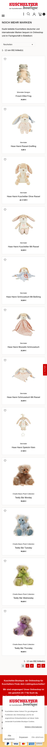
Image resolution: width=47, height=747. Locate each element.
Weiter (43, 665)
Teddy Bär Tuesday (23, 548)
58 (39, 666)
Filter (45, 370)
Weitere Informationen (33, 727)
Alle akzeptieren (9, 737)
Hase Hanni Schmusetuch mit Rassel (23, 397)
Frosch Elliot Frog (23, 96)
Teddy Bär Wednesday (23, 598)
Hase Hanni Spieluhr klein (23, 447)
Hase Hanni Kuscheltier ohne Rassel (23, 196)
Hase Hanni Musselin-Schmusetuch (23, 347)
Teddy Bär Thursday (23, 648)
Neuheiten (18, 44)
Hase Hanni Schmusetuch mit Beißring (23, 297)
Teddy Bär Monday (23, 498)
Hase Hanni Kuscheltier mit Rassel (23, 247)
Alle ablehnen (37, 737)
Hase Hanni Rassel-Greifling (23, 146)
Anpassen (23, 737)
